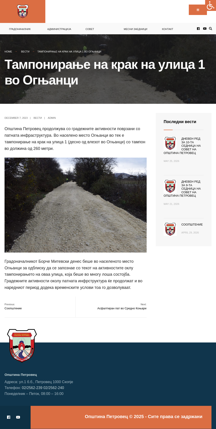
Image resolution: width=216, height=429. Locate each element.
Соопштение (13, 306)
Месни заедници (135, 29)
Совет (89, 29)
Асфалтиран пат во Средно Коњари (122, 306)
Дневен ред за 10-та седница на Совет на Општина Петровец (182, 145)
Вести (25, 51)
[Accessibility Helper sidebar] (210, 5)
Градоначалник (20, 29)
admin (52, 118)
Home (8, 51)
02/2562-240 (54, 388)
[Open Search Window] (209, 29)
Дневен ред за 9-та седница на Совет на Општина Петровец (182, 188)
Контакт (167, 29)
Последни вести (180, 121)
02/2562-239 (32, 388)
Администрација (59, 29)
